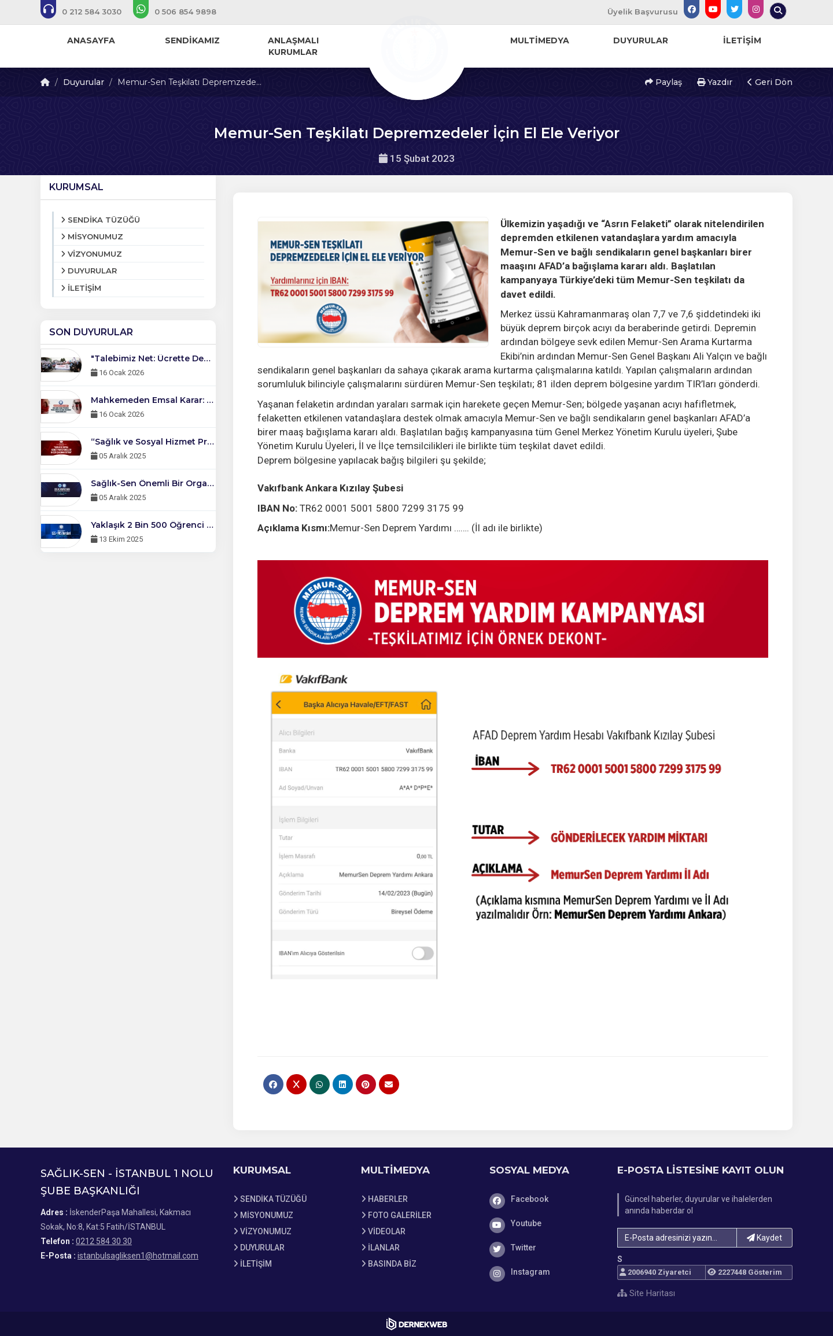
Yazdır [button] (714, 82)
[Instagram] (544, 1272)
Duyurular (83, 82)
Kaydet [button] (764, 1237)
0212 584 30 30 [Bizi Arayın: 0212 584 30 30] (104, 1241)
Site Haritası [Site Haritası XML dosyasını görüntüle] (646, 1293)
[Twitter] (544, 1247)
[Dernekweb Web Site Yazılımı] (416, 1324)
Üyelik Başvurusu (642, 11)
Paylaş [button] (663, 82)
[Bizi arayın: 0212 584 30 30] (88, 11)
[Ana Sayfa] (416, 48)
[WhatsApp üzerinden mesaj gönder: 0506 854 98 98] (182, 11)
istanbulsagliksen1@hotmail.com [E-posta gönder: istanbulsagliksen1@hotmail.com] (138, 1255)
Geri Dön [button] (770, 82)
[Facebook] (544, 1199)
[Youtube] (544, 1223)
